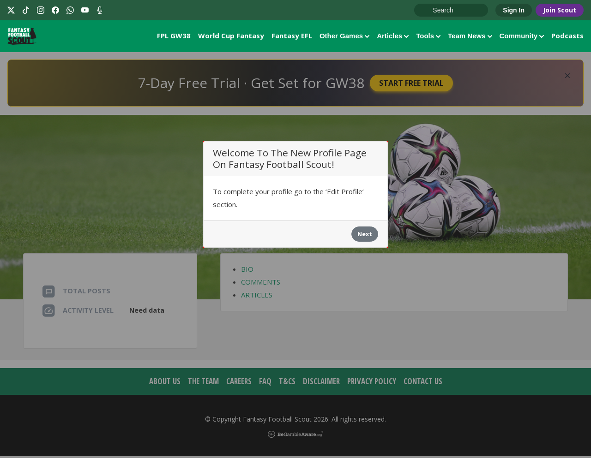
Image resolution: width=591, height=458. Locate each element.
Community (522, 37)
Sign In (514, 10)
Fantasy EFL (291, 36)
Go (426, 10)
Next (364, 236)
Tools (428, 37)
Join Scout (559, 10)
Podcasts (567, 36)
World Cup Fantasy (231, 36)
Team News (470, 37)
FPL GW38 (174, 36)
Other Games (344, 37)
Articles (393, 37)
